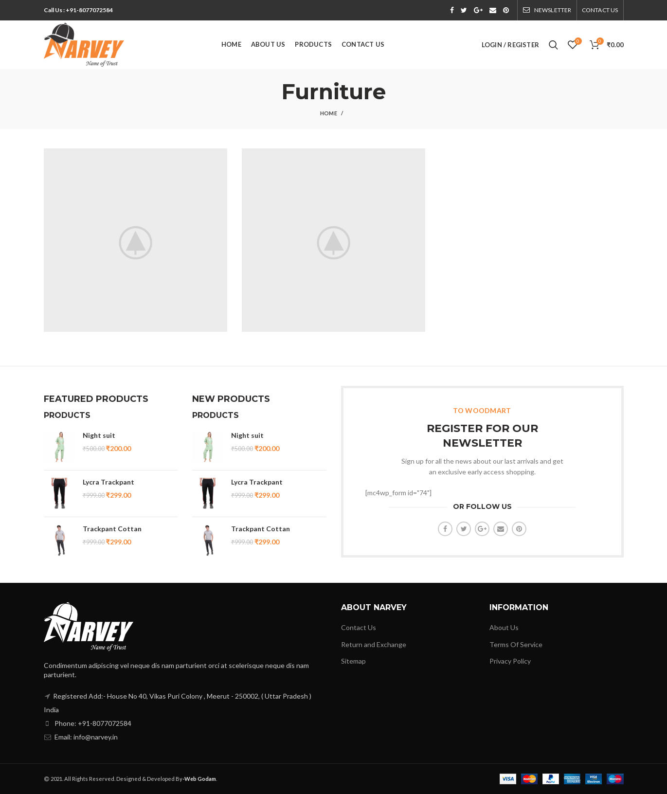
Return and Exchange (373, 644)
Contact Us (358, 627)
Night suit (99, 435)
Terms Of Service (515, 644)
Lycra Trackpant (108, 482)
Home (328, 113)
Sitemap (353, 661)
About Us (504, 627)
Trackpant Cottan (112, 528)
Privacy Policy (510, 661)
